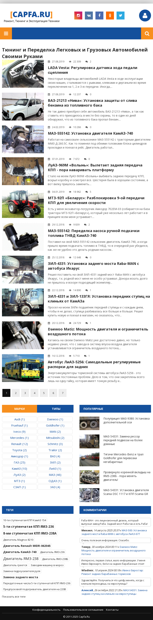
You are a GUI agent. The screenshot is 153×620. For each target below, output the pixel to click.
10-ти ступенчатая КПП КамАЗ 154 (24, 520)
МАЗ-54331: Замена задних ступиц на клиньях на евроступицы (114, 592)
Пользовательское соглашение (83, 609)
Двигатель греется (15, 565)
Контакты (112, 609)
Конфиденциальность (46, 609)
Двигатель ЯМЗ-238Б (55, 559)
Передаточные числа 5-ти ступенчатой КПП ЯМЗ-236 (36, 583)
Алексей (87, 590)
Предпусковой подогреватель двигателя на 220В (34, 589)
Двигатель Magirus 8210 (18, 539)
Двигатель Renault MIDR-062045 (27, 546)
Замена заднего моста (20, 577)
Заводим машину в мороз (47, 565)
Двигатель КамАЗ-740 (19, 552)
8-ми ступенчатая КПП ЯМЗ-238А (30, 533)
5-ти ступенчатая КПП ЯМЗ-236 (28, 526)
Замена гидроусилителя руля (21, 571)
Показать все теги (14, 596)
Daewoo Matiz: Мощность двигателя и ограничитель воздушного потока (113, 550)
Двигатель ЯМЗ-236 (52, 552)
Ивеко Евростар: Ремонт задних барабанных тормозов (112, 572)
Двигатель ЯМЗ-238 (20, 558)
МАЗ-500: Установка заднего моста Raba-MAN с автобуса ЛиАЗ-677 (114, 532)
